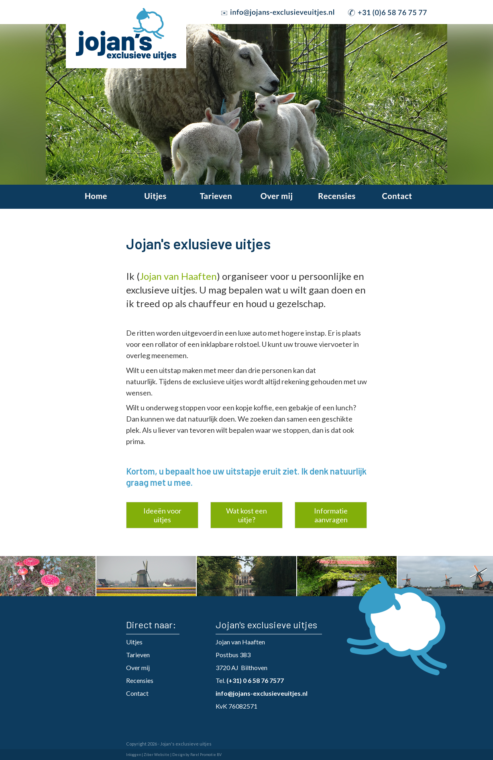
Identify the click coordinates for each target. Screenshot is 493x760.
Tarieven (138, 654)
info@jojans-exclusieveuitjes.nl (262, 693)
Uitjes (134, 642)
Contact (137, 693)
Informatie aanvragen (331, 515)
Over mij (138, 667)
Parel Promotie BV (206, 754)
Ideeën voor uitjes (162, 515)
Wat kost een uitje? (246, 515)
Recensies (139, 680)
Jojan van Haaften (178, 276)
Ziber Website (156, 754)
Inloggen (133, 754)
